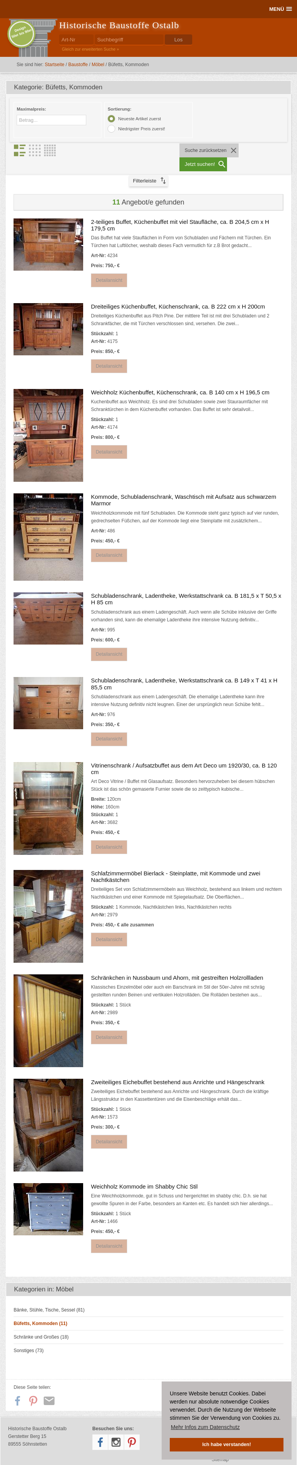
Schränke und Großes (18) (41, 1323)
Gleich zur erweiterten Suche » (90, 49)
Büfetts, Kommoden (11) (40, 1310)
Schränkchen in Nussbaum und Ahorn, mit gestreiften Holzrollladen (177, 964)
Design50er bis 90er (21, 32)
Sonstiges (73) (28, 1337)
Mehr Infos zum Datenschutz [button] (205, 1427)
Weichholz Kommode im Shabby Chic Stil (144, 1173)
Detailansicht (109, 266)
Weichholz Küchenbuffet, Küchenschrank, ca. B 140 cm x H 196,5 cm (180, 378)
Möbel (98, 64)
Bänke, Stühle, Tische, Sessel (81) (49, 1296)
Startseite (55, 64)
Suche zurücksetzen (204, 150)
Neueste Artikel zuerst (139, 118)
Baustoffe (77, 64)
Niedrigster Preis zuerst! (141, 128)
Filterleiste (145, 167)
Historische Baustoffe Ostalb (119, 25)
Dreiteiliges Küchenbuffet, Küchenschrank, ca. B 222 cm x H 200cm (178, 292)
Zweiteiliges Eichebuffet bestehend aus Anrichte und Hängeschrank (177, 1068)
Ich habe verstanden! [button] (226, 1444)
